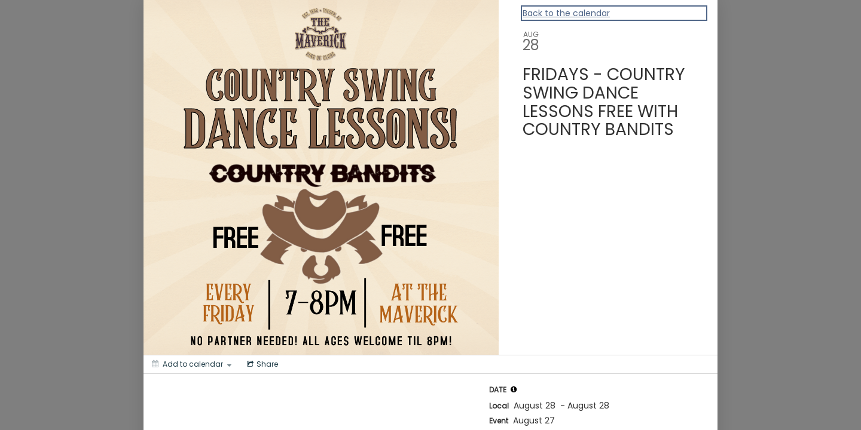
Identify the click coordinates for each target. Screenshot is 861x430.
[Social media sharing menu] (261, 364)
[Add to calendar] (192, 364)
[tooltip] (514, 389)
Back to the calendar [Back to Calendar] (566, 13)
